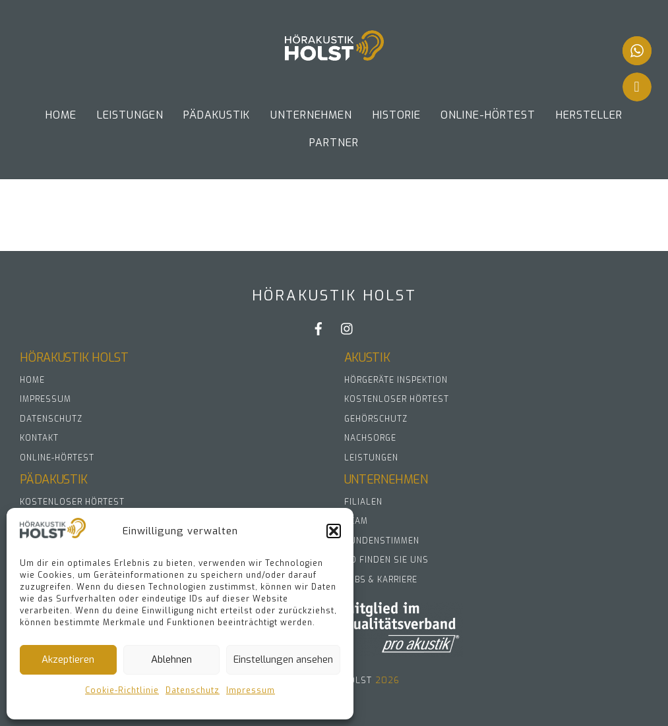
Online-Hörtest (487, 115)
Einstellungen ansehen (283, 659)
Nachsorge (370, 438)
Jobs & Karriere (380, 579)
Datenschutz (193, 690)
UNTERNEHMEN (311, 115)
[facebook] (318, 329)
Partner (334, 143)
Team (356, 521)
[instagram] (347, 329)
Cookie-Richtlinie (122, 690)
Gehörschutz (376, 419)
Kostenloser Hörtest (396, 399)
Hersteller (589, 115)
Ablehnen (171, 659)
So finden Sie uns (386, 560)
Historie (397, 115)
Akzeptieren (68, 659)
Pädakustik (216, 115)
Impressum (250, 690)
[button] (333, 531)
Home (61, 115)
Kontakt (39, 438)
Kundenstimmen (381, 541)
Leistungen (130, 115)
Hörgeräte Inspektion (396, 380)
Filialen (363, 502)
